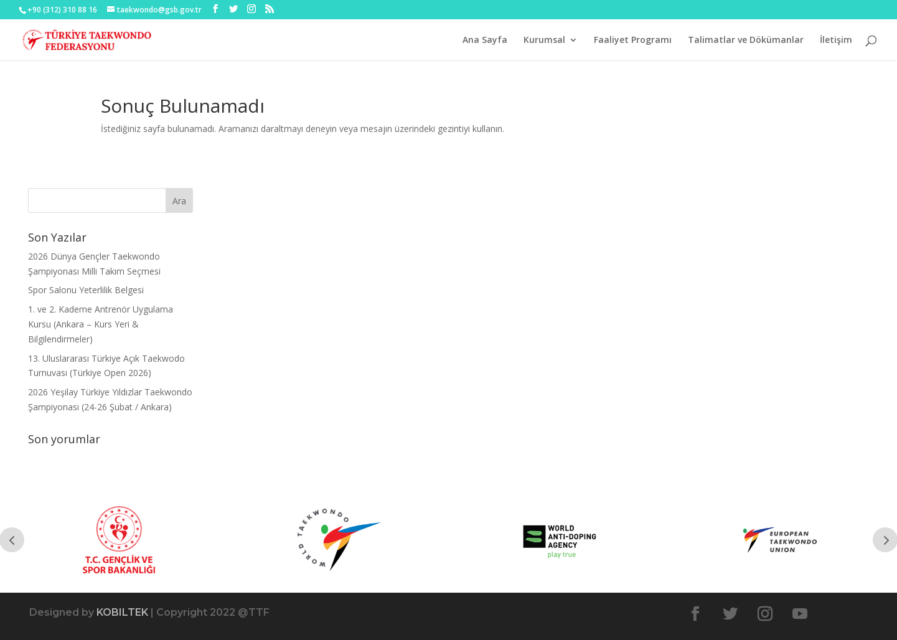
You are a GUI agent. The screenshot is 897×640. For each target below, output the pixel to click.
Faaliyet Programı (633, 40)
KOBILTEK (122, 612)
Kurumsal (544, 40)
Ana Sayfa (485, 40)
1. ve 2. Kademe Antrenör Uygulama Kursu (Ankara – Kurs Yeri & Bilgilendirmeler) (100, 324)
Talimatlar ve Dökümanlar (746, 40)
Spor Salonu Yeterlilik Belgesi (86, 290)
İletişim (836, 40)
